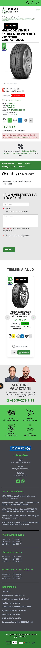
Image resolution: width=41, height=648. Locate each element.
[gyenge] (13, 211)
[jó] (19, 211)
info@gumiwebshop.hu (20, 469)
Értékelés (8, 209)
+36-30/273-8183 (19, 137)
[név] (16, 204)
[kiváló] (22, 211)
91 (16, 112)
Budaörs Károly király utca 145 (22, 153)
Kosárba (24, 352)
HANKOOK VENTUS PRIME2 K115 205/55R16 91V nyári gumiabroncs (18, 19)
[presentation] (20, 241)
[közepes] (16, 211)
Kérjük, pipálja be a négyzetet (17, 235)
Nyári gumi (13, 17)
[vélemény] (20, 220)
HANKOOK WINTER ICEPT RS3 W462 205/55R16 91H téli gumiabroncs (20, 314)
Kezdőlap (4, 17)
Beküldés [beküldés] (9, 249)
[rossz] (11, 211)
